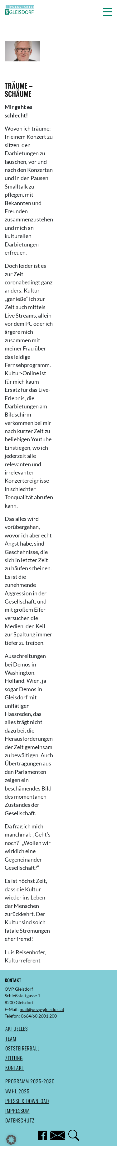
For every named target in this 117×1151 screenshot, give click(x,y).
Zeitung (14, 1058)
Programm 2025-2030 (30, 1081)
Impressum (17, 1110)
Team (10, 1038)
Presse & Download (27, 1101)
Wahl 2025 (17, 1091)
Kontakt (14, 1067)
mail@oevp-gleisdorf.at (42, 1009)
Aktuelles (16, 1028)
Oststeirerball (22, 1048)
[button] (107, 12)
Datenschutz (20, 1120)
